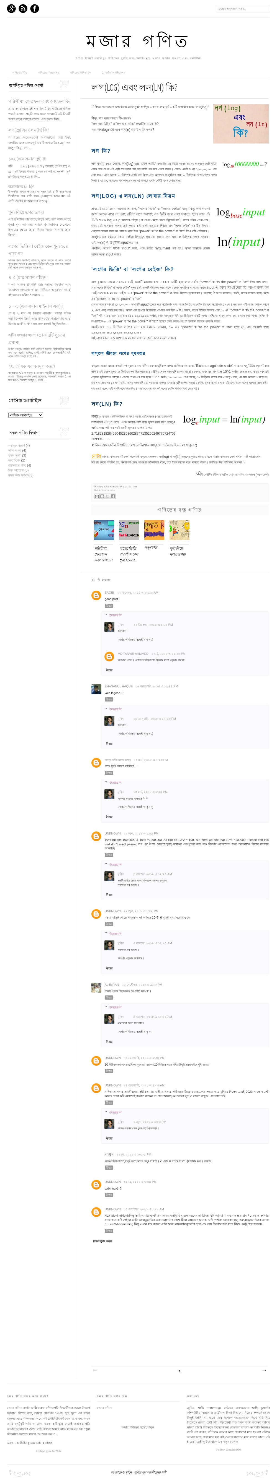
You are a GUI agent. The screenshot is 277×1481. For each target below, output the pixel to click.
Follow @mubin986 (48, 1451)
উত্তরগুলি (115, 615)
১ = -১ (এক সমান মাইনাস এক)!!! (35, 306)
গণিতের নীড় (19, 72)
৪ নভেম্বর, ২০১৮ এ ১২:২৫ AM (152, 874)
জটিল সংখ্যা (14, 450)
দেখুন (231, 474)
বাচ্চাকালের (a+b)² (21, 187)
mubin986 (241, 1417)
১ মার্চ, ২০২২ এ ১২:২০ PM (168, 653)
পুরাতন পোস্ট (263, 1370)
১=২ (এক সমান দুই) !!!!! (27, 159)
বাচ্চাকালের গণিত (17, 465)
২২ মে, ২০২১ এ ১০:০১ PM (133, 1154)
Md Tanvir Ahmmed (133, 653)
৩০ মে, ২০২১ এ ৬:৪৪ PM (140, 1181)
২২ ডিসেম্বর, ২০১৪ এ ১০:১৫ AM (137, 592)
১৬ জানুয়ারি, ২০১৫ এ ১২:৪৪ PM (156, 686)
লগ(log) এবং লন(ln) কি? (28, 130)
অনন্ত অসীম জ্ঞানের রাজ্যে (118, 760)
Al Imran (112, 984)
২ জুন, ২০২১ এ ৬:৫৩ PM (149, 1121)
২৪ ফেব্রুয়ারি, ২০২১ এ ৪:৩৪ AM (144, 1085)
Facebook (34, 8)
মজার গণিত (138, 43)
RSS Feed (23, 8)
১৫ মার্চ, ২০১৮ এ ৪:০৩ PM (151, 760)
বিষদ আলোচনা (109, 490)
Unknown (113, 833)
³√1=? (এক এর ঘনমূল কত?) (31, 366)
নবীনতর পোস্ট (95, 1370)
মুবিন (121, 624)
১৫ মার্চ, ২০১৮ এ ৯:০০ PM (150, 792)
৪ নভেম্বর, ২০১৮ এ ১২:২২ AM (152, 1016)
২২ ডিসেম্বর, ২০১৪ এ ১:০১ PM (153, 624)
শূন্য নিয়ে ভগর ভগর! (26, 212)
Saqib (109, 592)
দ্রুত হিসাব (14, 460)
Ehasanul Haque (119, 686)
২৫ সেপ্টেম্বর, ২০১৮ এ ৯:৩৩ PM (142, 984)
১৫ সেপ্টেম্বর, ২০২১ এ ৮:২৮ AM (144, 1209)
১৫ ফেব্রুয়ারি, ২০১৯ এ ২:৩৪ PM (144, 1058)
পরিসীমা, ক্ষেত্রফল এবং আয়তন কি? (39, 102)
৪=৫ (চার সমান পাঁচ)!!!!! (28, 278)
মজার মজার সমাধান (18, 475)
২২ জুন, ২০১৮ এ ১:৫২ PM (141, 911)
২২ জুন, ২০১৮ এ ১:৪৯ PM (141, 833)
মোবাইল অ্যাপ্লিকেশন (113, 72)
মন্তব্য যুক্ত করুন (102, 1241)
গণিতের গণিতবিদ (80, 72)
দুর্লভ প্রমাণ (14, 455)
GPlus (11, 8)
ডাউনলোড (243, 474)
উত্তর (109, 605)
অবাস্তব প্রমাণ (16, 445)
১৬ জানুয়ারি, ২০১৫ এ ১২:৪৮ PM (154, 718)
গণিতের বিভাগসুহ (48, 72)
